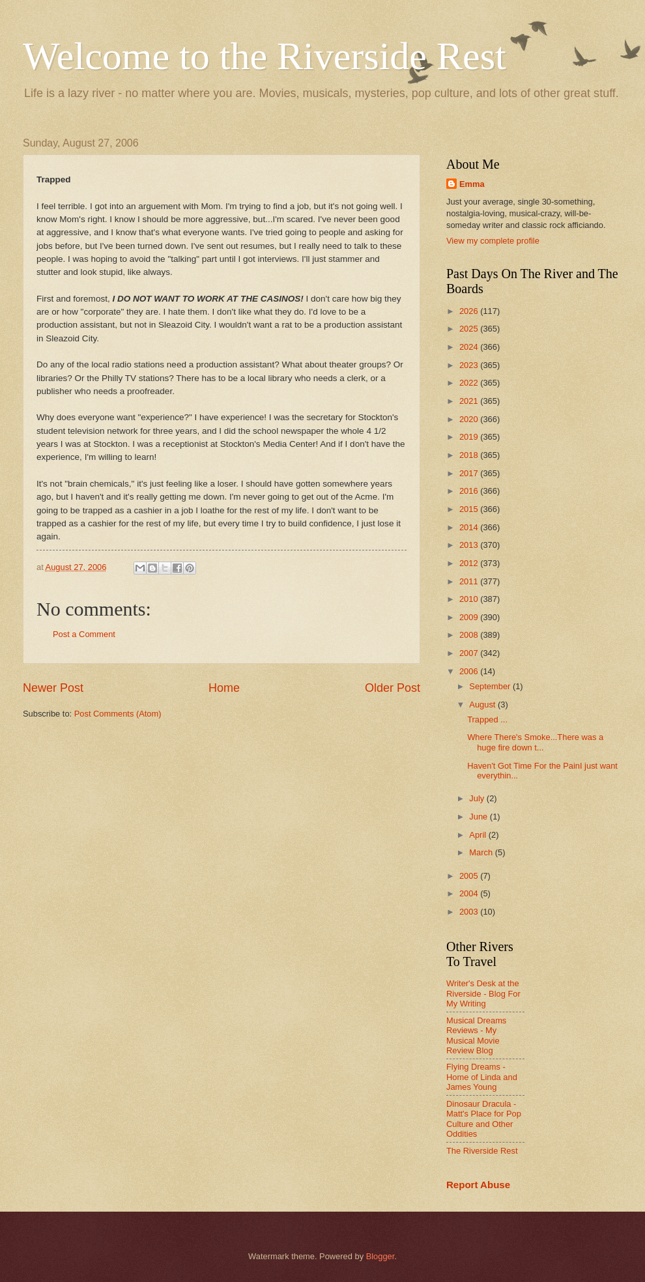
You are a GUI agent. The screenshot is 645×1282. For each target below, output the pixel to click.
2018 (469, 455)
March (481, 852)
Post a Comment (84, 634)
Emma (472, 184)
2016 (469, 491)
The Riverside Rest (481, 1151)
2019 (469, 437)
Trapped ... (487, 719)
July (477, 798)
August (483, 704)
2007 (469, 653)
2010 (469, 599)
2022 (469, 383)
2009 (469, 617)
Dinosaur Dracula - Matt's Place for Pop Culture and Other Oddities (483, 1119)
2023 (469, 365)
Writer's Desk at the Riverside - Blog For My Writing (483, 993)
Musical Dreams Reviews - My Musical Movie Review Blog (476, 1035)
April (478, 835)
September (491, 686)
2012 (469, 563)
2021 (469, 401)
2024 (469, 347)
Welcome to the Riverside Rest (264, 56)
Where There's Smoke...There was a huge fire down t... (535, 742)
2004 (469, 893)
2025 (469, 329)
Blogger (380, 1256)
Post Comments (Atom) (118, 714)
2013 (469, 545)
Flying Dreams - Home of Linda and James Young (481, 1077)
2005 (469, 876)
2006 (469, 671)
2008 (469, 635)
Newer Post (53, 687)
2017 (469, 473)
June (479, 816)
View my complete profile (492, 241)
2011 (469, 581)
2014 (469, 527)
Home (224, 687)
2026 (469, 311)
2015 (469, 509)
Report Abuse (478, 1184)
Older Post (392, 687)
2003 (469, 912)
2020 (469, 419)
